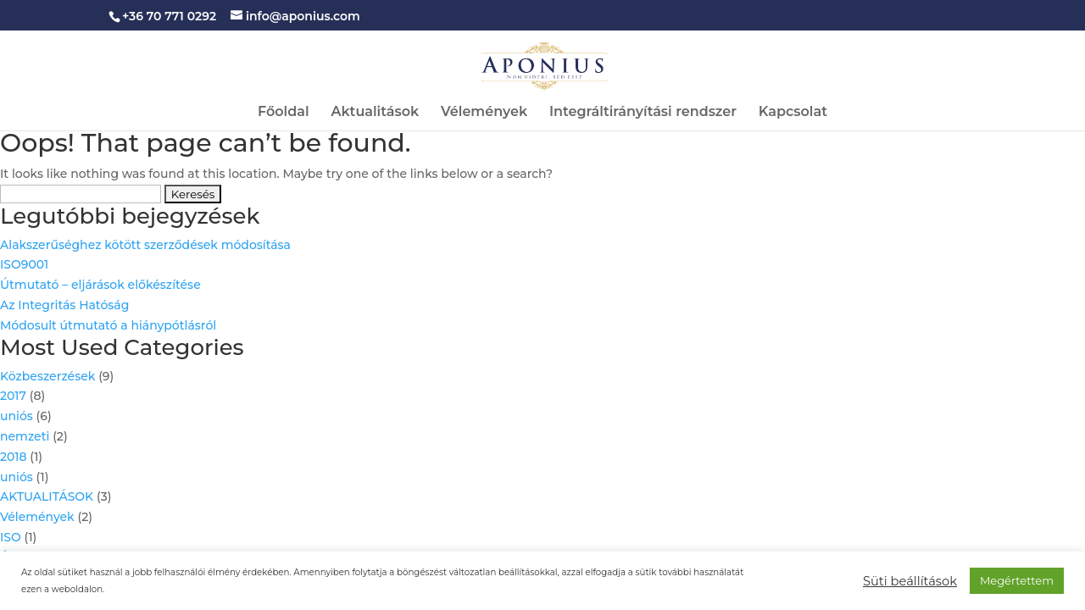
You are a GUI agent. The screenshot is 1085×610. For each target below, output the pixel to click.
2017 (13, 395)
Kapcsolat (793, 112)
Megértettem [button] (1017, 580)
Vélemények (484, 112)
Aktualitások (375, 112)
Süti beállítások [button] (910, 581)
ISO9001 (24, 264)
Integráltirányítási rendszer (643, 112)
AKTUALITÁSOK (46, 496)
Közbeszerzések (47, 376)
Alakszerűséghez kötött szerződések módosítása (145, 244)
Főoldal (283, 112)
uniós (16, 416)
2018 (13, 456)
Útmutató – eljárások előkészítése (100, 284)
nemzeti (24, 436)
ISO (10, 537)
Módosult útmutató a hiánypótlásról (108, 325)
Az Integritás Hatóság (64, 305)
